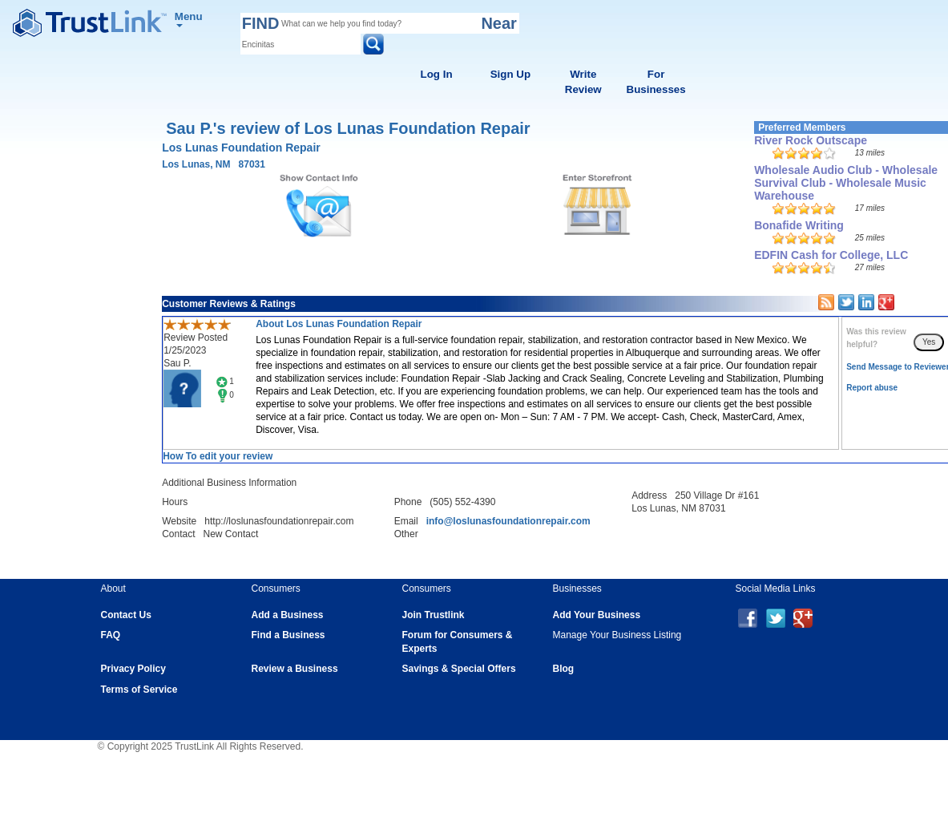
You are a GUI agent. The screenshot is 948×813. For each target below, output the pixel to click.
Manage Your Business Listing (617, 635)
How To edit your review (217, 456)
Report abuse (872, 387)
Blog (564, 668)
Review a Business (295, 668)
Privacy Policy (133, 668)
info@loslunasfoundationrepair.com (508, 521)
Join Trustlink (433, 615)
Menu (189, 18)
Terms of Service (139, 689)
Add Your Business (597, 615)
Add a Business (288, 615)
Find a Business (288, 635)
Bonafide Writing (799, 225)
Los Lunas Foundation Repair (241, 147)
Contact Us (126, 615)
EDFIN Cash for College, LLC (831, 255)
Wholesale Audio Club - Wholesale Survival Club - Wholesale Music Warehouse (846, 183)
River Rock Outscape (810, 140)
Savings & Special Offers (459, 668)
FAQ (111, 635)
